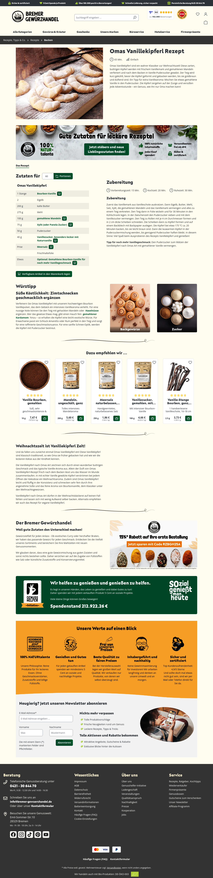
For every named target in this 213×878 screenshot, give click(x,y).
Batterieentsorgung (84, 806)
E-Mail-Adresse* (27, 713)
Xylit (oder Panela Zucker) (52, 224)
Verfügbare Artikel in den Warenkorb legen (44, 274)
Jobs (124, 814)
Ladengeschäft (129, 789)
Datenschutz (81, 789)
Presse (125, 806)
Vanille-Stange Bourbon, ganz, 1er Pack (178, 401)
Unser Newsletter (178, 802)
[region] (59, 83)
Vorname (24, 727)
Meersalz (42, 246)
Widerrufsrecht (82, 798)
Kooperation (128, 810)
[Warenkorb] (206, 22)
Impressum (80, 781)
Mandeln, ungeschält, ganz (70, 401)
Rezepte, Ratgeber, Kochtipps (185, 781)
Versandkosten (114, 867)
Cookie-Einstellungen (85, 818)
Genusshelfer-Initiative (134, 785)
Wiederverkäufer (178, 785)
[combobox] (102, 17)
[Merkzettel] (198, 14)
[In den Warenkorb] (59, 194)
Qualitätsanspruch (132, 798)
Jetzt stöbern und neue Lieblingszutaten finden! (106, 149)
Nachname (55, 727)
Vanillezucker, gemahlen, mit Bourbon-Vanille (142, 401)
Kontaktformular (42, 805)
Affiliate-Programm (179, 806)
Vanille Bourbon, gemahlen (34, 401)
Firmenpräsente (177, 789)
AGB (76, 785)
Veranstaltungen (130, 793)
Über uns (127, 781)
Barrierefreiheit (82, 793)
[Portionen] (48, 176)
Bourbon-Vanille (46, 193)
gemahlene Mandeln (49, 218)
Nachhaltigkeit (129, 802)
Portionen (63, 176)
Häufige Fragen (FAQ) (85, 814)
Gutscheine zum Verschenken (185, 798)
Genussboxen (176, 793)
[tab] (22, 165)
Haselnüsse (92, 310)
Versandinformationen (86, 802)
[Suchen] (135, 17)
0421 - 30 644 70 (23, 786)
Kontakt (78, 810)
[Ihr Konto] (206, 14)
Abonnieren (64, 742)
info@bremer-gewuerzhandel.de (31, 801)
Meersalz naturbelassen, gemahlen (106, 401)
